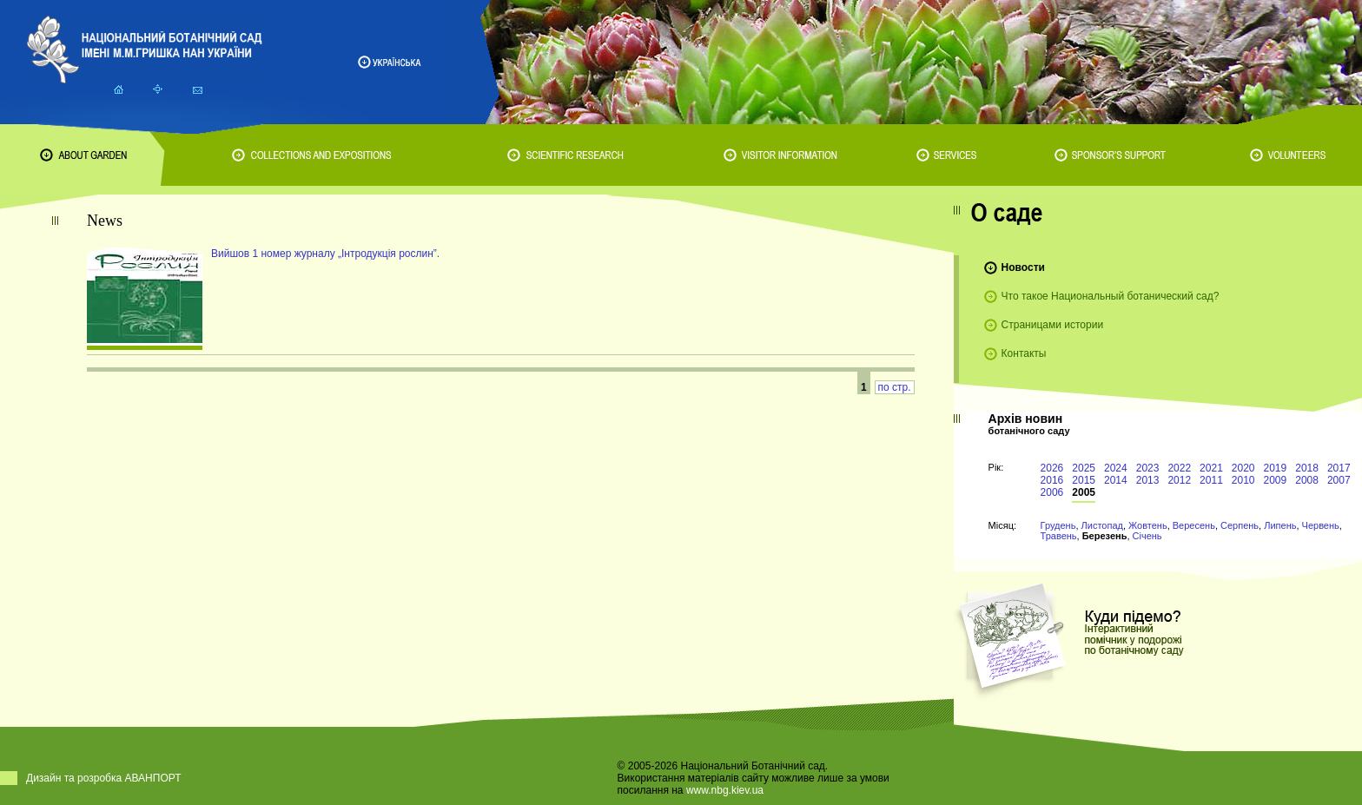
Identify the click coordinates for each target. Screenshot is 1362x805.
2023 (1148, 468)
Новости (1023, 267)
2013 (1148, 480)
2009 (1275, 480)
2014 (1115, 480)
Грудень (1058, 525)
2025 (1083, 468)
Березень (1104, 536)
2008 (1307, 480)
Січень (1147, 536)
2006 (1052, 492)
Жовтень (1147, 525)
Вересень (1194, 525)
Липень (1280, 525)
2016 (1052, 480)
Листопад (1102, 525)
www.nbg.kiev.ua (725, 790)
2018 (1307, 468)
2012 (1179, 480)
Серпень (1239, 525)
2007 (1339, 480)
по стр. (894, 387)
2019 (1275, 468)
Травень (1059, 536)
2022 (1179, 468)
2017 (1339, 468)
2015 (1083, 480)
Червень (1320, 525)
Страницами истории (1053, 325)
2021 (1211, 468)
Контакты (1024, 353)
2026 (1052, 468)
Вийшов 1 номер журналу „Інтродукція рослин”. (325, 253)
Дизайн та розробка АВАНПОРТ (104, 778)
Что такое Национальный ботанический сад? (1111, 296)
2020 (1243, 468)
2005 (1083, 492)
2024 (1115, 468)
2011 (1211, 480)
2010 (1243, 480)
